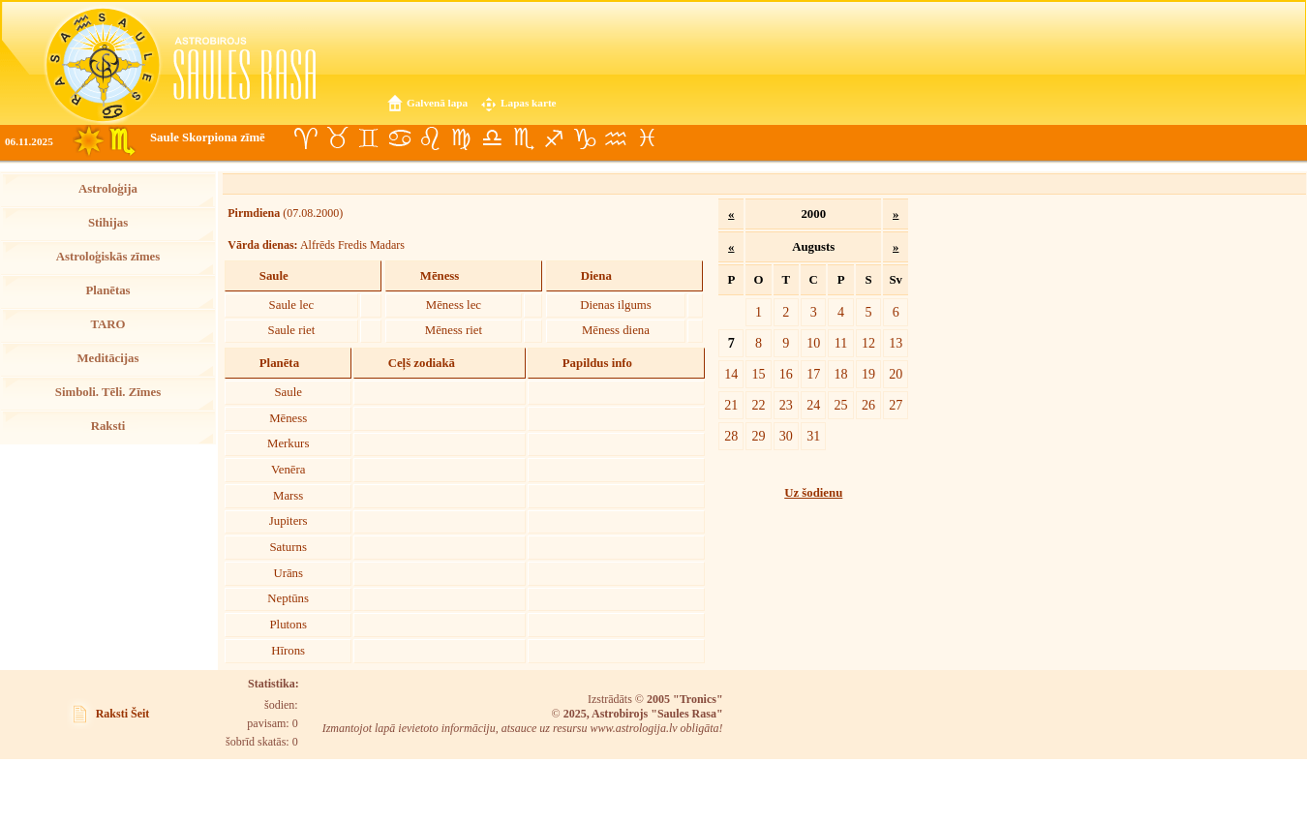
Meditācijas (108, 358)
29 (758, 435)
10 (813, 343)
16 (786, 373)
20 (895, 373)
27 (895, 404)
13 (895, 343)
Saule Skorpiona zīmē (207, 137)
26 (868, 404)
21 (731, 404)
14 (731, 373)
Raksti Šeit (123, 713)
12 (868, 343)
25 (841, 404)
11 (841, 343)
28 (731, 435)
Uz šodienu (813, 493)
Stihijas (108, 222)
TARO (107, 324)
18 (841, 373)
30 (786, 435)
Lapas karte (529, 102)
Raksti (108, 426)
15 (758, 373)
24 (813, 404)
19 (868, 373)
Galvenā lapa (437, 102)
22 (758, 404)
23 (786, 404)
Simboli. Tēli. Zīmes (108, 392)
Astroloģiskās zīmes (108, 256)
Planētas (107, 290)
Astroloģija (107, 189)
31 (813, 435)
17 (813, 373)
